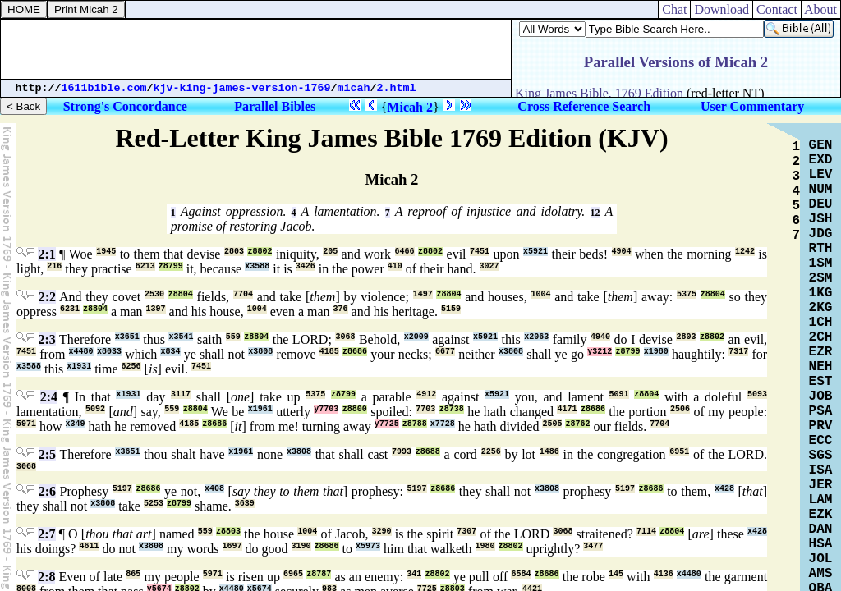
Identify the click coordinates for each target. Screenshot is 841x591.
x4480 (81, 351)
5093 (757, 394)
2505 (552, 423)
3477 (593, 546)
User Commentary (752, 106)
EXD (821, 160)
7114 (646, 531)
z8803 (228, 531)
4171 (567, 409)
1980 (485, 546)
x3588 (257, 266)
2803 (234, 251)
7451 (479, 251)
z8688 (428, 451)
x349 (75, 423)
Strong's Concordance (125, 106)
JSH (821, 219)
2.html (396, 88)
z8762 (577, 423)
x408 (214, 488)
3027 (489, 266)
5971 (26, 423)
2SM (821, 278)
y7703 (326, 409)
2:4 (48, 397)
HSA (821, 544)
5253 (153, 503)
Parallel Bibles (274, 106)
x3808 (260, 351)
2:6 (47, 491)
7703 (425, 409)
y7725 (387, 423)
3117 (181, 394)
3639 (245, 503)
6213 (145, 266)
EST (821, 381)
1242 (745, 251)
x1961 (260, 409)
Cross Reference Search (583, 106)
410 (395, 266)
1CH (821, 322)
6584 (521, 574)
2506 (680, 409)
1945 (106, 251)
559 (233, 336)
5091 (619, 394)
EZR (821, 352)
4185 (329, 351)
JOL (821, 559)
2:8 (46, 577)
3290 (382, 531)
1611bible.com (104, 88)
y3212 (599, 351)
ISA (821, 470)
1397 (156, 309)
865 (133, 574)
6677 (445, 351)
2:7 (46, 534)
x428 (724, 488)
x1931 (79, 366)
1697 (232, 546)
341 (414, 574)
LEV (821, 174)
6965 (293, 574)
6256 (131, 366)
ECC (821, 440)
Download (721, 9)
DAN (821, 529)
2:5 (47, 454)
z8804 (180, 294)
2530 (154, 294)
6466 (405, 251)
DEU (821, 204)
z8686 (354, 351)
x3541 (180, 336)
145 (616, 574)
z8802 (259, 251)
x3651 (127, 336)
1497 (423, 294)
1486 (549, 451)
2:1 (46, 254)
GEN (821, 145)
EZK (821, 514)
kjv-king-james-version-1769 (242, 88)
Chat (674, 9)
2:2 (47, 297)
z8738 (451, 409)
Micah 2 (410, 107)
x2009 (416, 336)
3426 (305, 266)
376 (340, 309)
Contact (777, 9)
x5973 (368, 546)
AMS (821, 573)
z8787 (318, 574)
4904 (622, 251)
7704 (243, 294)
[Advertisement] (256, 49)
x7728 (442, 423)
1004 (540, 294)
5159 (451, 309)
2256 (491, 451)
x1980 (656, 351)
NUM (821, 189)
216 (54, 266)
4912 (426, 394)
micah (354, 88)
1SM (821, 263)
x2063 (536, 336)
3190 (301, 546)
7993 (401, 451)
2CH (821, 337)
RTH (821, 248)
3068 (345, 336)
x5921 (535, 251)
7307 (466, 531)
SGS (821, 455)
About (821, 9)
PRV (821, 426)
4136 (663, 574)
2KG (821, 307)
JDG (821, 234)
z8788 (414, 423)
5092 (95, 409)
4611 (89, 546)
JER (821, 485)
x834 (170, 351)
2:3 (47, 339)
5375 (686, 294)
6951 (679, 451)
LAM (821, 499)
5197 (122, 488)
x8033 (109, 351)
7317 (738, 351)
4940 (600, 336)
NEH (821, 367)
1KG (821, 293)
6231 (70, 309)
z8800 (354, 409)
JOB (821, 396)
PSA (821, 411)
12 (595, 212)
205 (330, 251)
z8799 (171, 266)
